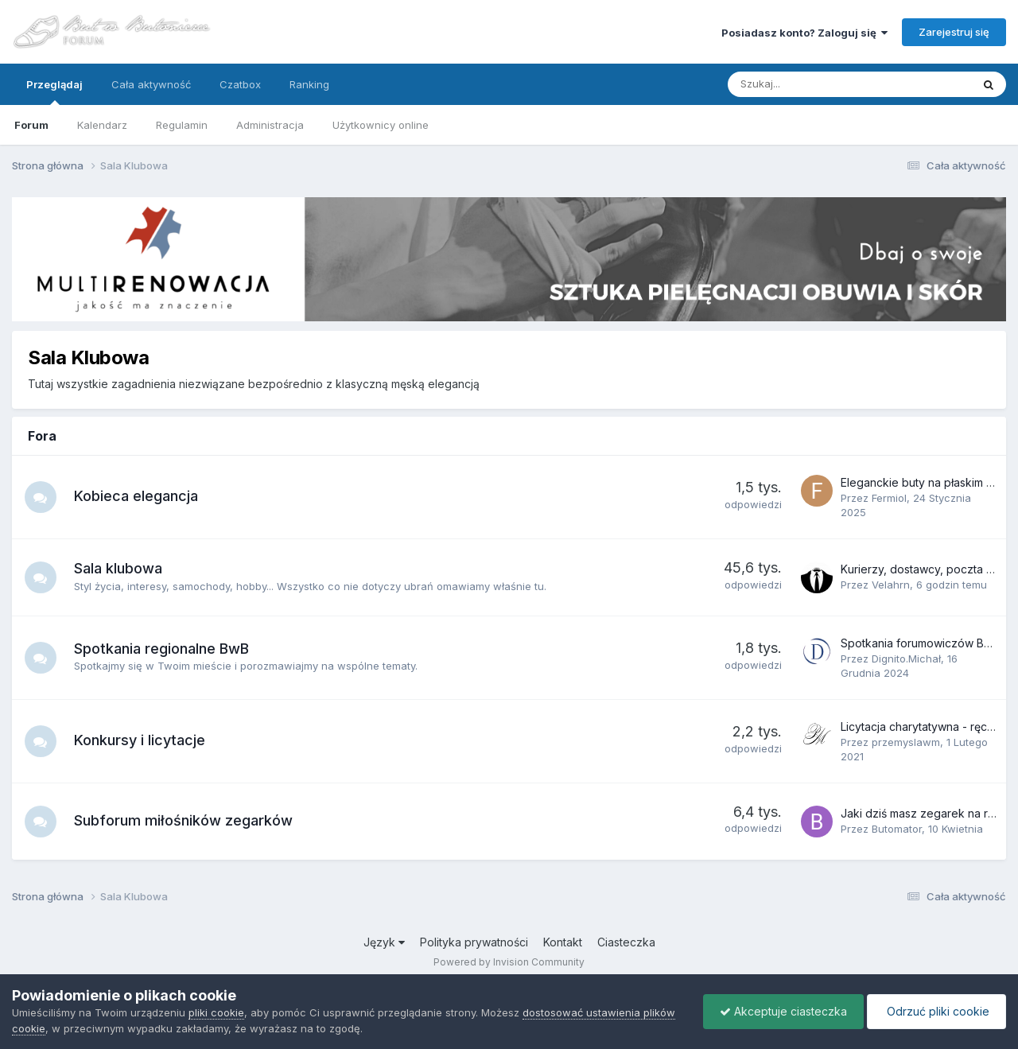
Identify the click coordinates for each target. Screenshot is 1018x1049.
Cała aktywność (151, 84)
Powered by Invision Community (509, 962)
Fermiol (889, 497)
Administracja (270, 124)
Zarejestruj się (954, 31)
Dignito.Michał (906, 658)
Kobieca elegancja (136, 496)
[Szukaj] (812, 84)
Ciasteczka (626, 942)
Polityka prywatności (474, 942)
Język (384, 942)
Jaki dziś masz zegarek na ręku (924, 813)
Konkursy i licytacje (139, 740)
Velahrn (891, 584)
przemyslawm (906, 742)
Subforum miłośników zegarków (183, 820)
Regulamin (182, 124)
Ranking (309, 84)
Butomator (897, 828)
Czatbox (240, 84)
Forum (31, 124)
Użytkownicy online (380, 124)
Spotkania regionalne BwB (161, 648)
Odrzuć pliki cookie (936, 1011)
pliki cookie (216, 1012)
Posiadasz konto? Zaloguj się (804, 32)
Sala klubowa (118, 568)
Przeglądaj (54, 91)
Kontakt (562, 942)
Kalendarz (102, 124)
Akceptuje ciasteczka (783, 1011)
